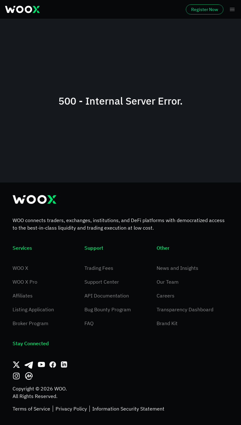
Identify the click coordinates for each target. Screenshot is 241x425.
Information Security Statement (128, 409)
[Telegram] (29, 365)
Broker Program (30, 323)
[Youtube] (41, 364)
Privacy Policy (71, 409)
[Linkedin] (64, 364)
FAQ (89, 323)
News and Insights (177, 268)
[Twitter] (16, 364)
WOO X (20, 268)
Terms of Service (31, 409)
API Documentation (106, 295)
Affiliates (23, 295)
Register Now (204, 9)
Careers (165, 295)
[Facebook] (52, 364)
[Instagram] (16, 376)
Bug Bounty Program (107, 309)
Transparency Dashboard (185, 309)
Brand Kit (167, 323)
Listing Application (33, 309)
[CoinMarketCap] (29, 376)
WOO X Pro (25, 282)
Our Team (168, 282)
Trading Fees (98, 268)
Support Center (101, 282)
